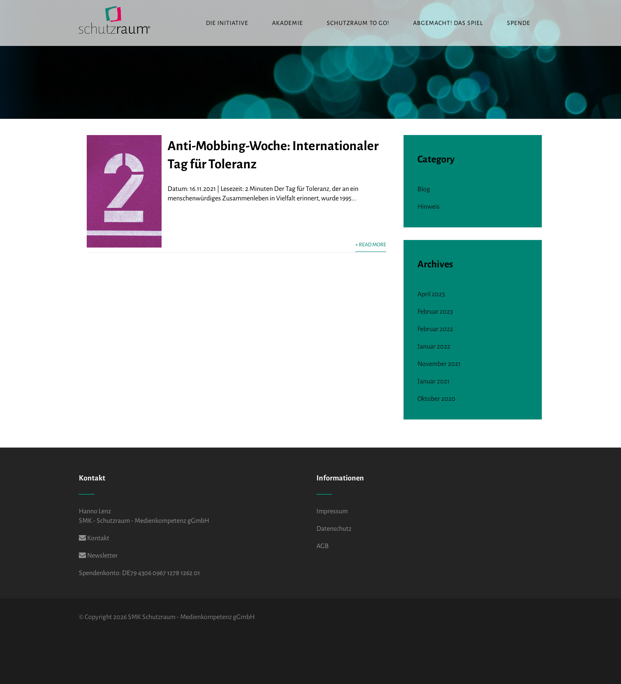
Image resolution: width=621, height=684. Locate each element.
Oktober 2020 (436, 398)
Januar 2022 (433, 346)
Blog (423, 189)
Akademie (287, 23)
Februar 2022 (435, 329)
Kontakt (94, 538)
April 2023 (431, 294)
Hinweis (428, 206)
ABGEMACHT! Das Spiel (448, 23)
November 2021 (439, 364)
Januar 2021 (433, 381)
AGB (322, 546)
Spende (518, 23)
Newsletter (98, 555)
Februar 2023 (435, 311)
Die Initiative (227, 23)
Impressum (332, 511)
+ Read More (370, 245)
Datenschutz (333, 528)
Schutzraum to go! (358, 23)
